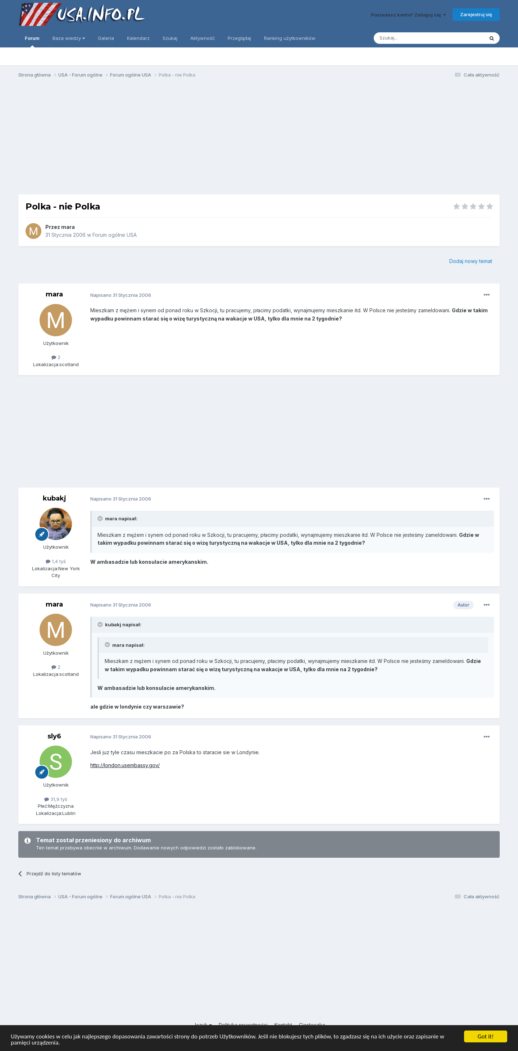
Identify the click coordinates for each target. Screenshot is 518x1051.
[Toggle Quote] (100, 518)
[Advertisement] (259, 139)
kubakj (54, 498)
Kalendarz (138, 38)
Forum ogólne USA (114, 235)
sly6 (54, 736)
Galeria (106, 38)
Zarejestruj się (476, 14)
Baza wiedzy (69, 38)
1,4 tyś (56, 561)
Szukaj (170, 38)
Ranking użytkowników (289, 38)
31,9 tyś (55, 799)
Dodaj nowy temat (470, 261)
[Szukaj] (411, 38)
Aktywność (202, 38)
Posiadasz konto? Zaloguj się (408, 15)
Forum (32, 41)
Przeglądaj (239, 38)
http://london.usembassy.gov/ (125, 765)
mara (68, 227)
